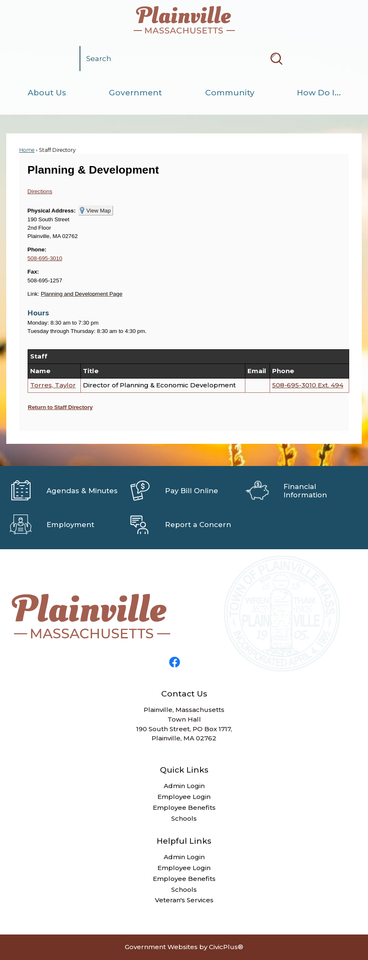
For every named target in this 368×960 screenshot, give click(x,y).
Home (27, 150)
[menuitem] (46, 93)
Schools (184, 818)
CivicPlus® (226, 947)
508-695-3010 (45, 258)
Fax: (33, 272)
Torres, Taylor (53, 385)
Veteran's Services (184, 900)
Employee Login (184, 797)
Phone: (37, 249)
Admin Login (184, 786)
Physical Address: (52, 210)
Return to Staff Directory (60, 407)
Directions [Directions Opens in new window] (40, 191)
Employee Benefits (184, 808)
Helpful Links (184, 841)
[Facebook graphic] (174, 662)
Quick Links (184, 770)
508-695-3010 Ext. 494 (307, 385)
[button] (276, 58)
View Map (98, 210)
